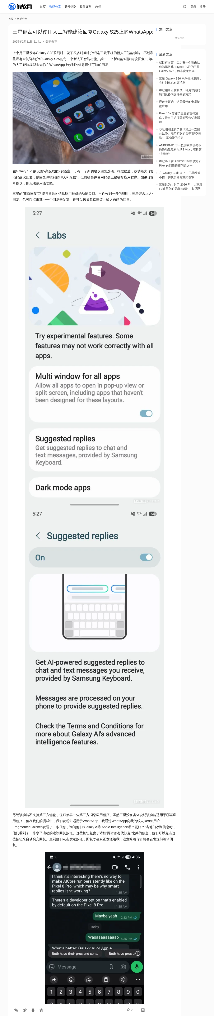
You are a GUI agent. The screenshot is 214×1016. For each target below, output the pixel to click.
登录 (193, 6)
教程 (99, 6)
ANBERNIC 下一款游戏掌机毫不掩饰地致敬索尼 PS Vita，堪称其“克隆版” (180, 149)
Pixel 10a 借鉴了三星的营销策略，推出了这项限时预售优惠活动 (179, 118)
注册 (203, 6)
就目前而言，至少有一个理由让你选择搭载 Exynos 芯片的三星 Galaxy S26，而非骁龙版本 (179, 67)
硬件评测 (71, 6)
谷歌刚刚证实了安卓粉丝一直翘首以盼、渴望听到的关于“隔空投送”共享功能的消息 (180, 134)
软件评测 (86, 6)
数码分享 (56, 6)
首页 (44, 6)
